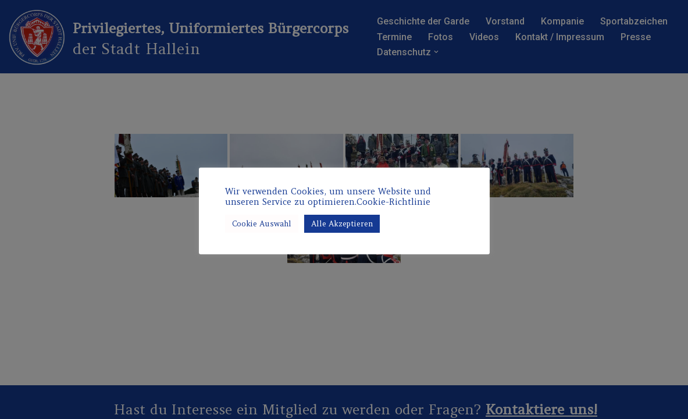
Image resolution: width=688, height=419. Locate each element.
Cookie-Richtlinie (393, 202)
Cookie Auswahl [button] (261, 224)
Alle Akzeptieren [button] (342, 224)
